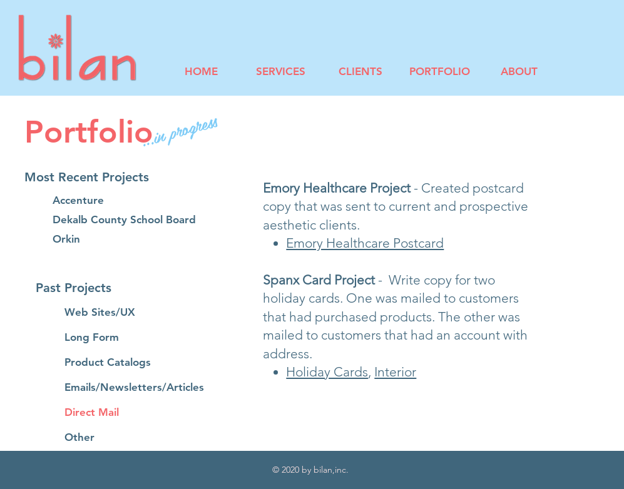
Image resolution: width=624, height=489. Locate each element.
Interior (395, 372)
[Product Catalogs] (108, 362)
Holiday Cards (327, 372)
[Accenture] (97, 200)
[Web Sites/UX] (108, 312)
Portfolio (88, 132)
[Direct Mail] (133, 412)
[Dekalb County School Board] (124, 220)
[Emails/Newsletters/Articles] (134, 387)
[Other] (133, 437)
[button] (108, 176)
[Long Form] (108, 337)
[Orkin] (97, 239)
